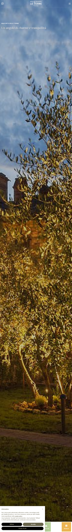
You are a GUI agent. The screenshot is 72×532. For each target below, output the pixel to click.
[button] (42, 509)
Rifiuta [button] (12, 524)
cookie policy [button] (18, 516)
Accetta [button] (33, 524)
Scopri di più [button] (23, 528)
